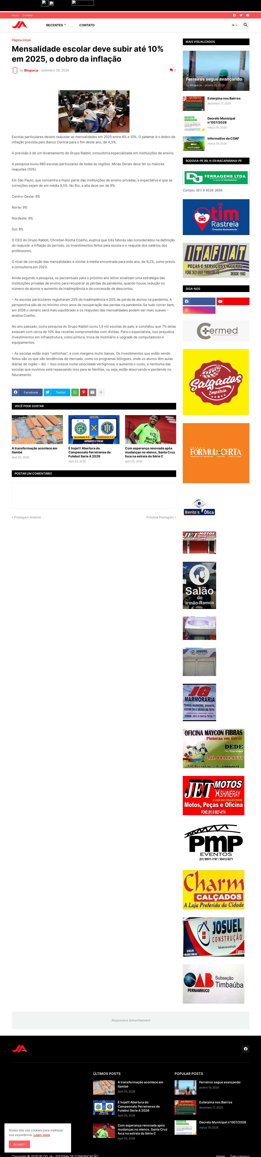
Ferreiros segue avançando (220, 1082)
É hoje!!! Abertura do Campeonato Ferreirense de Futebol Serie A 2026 (89, 452)
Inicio (15, 15)
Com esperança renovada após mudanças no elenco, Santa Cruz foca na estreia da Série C (150, 452)
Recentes (54, 25)
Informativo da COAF (223, 138)
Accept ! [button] (19, 1144)
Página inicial (21, 40)
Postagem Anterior (27, 517)
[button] (235, 25)
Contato (27, 15)
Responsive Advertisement (130, 1020)
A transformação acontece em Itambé (34, 450)
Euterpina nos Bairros (224, 98)
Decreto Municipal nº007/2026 (221, 120)
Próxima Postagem (160, 517)
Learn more (42, 1135)
